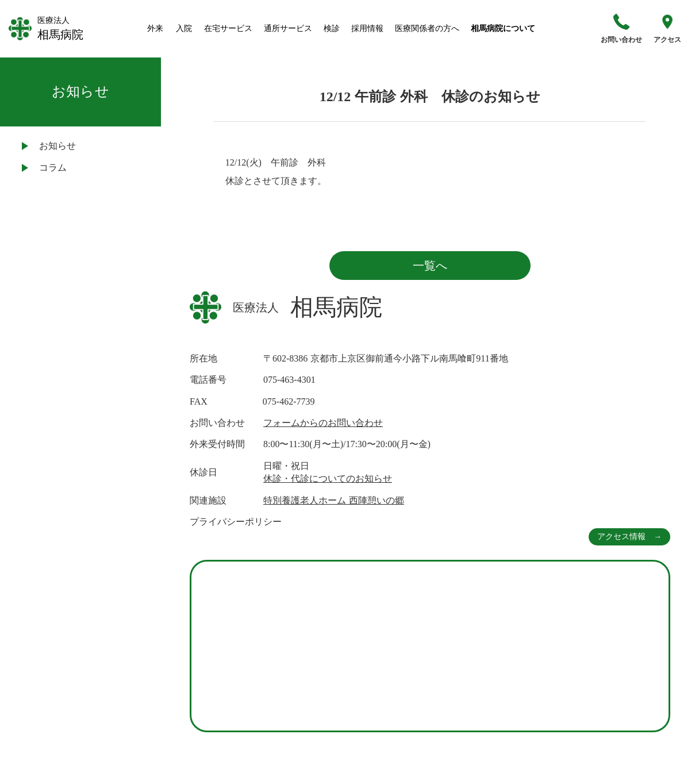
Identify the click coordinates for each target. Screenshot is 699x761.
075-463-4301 (289, 380)
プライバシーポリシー (236, 521)
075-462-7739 (289, 401)
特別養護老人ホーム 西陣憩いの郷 (333, 500)
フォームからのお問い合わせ (323, 423)
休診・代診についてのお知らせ (327, 478)
